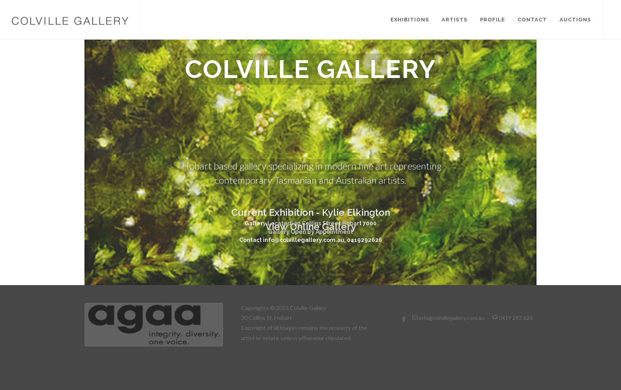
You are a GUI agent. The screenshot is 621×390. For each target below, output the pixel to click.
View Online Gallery (310, 198)
